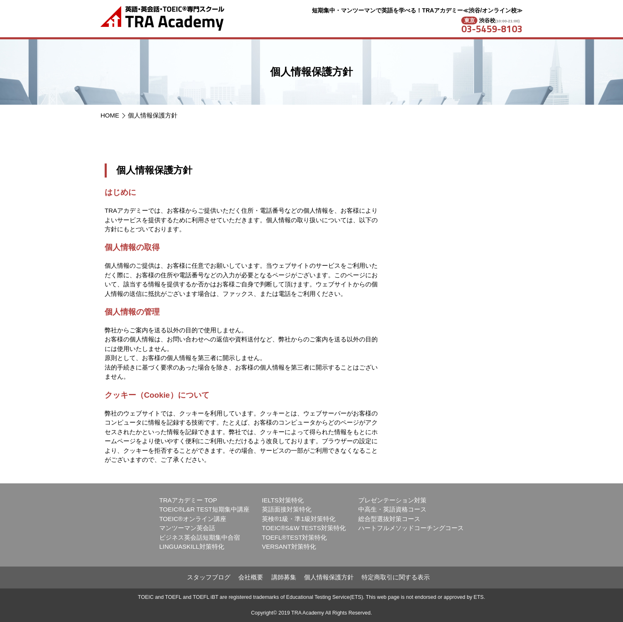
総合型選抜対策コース (389, 518)
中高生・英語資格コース (392, 509)
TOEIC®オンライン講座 (192, 518)
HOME (110, 115)
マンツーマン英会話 (187, 527)
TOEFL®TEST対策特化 (294, 537)
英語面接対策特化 (287, 509)
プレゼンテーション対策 (392, 500)
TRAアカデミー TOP (188, 500)
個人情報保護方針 (152, 115)
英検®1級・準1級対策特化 (298, 518)
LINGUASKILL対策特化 (191, 546)
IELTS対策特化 (283, 500)
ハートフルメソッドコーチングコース (411, 527)
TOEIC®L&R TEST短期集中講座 (204, 509)
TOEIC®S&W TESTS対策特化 (304, 527)
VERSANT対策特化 (289, 546)
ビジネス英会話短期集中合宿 (199, 537)
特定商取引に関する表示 (396, 577)
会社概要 (250, 577)
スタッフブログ (208, 577)
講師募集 (283, 577)
